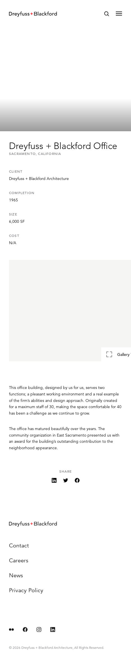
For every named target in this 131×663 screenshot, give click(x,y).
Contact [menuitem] (19, 549)
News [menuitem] (16, 578)
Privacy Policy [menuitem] (26, 593)
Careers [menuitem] (18, 564)
